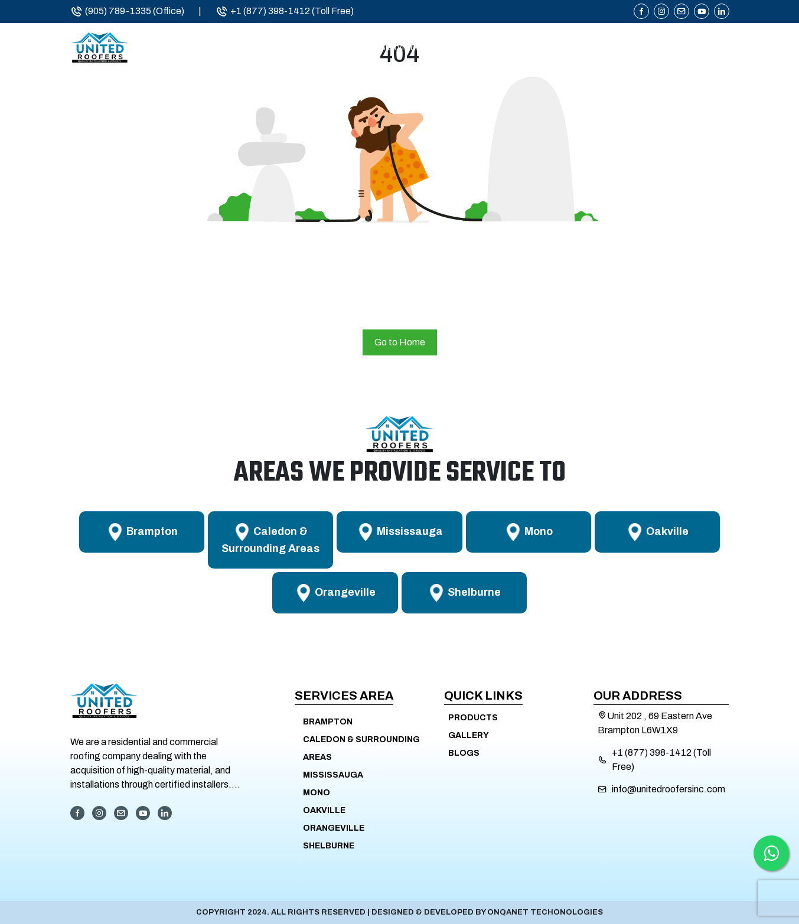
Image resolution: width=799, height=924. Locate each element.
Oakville (324, 810)
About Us (320, 51)
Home (248, 51)
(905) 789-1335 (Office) (127, 11)
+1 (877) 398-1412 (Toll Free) (285, 11)
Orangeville (333, 828)
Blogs (464, 753)
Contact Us (701, 51)
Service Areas (504, 51)
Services (401, 51)
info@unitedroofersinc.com (668, 789)
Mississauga (333, 774)
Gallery (468, 735)
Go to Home (399, 342)
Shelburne (328, 845)
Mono (316, 792)
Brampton (328, 721)
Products (611, 51)
